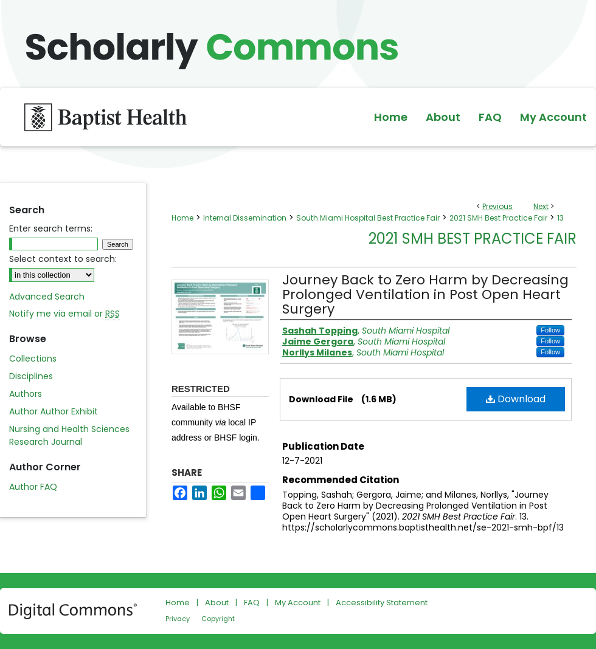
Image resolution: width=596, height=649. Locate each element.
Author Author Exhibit (53, 411)
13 (560, 218)
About (217, 602)
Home (182, 218)
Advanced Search (47, 296)
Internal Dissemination (244, 218)
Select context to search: (63, 259)
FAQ (252, 602)
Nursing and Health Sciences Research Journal (69, 435)
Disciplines (31, 376)
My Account (298, 602)
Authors (25, 394)
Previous (497, 206)
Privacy (177, 618)
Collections (33, 358)
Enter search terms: (50, 228)
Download (516, 399)
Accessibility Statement (382, 602)
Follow (550, 330)
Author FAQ (33, 487)
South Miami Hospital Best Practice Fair (368, 218)
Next (541, 206)
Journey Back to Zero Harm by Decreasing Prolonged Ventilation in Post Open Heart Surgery (425, 294)
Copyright (218, 618)
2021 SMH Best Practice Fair (498, 218)
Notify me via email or (64, 313)
